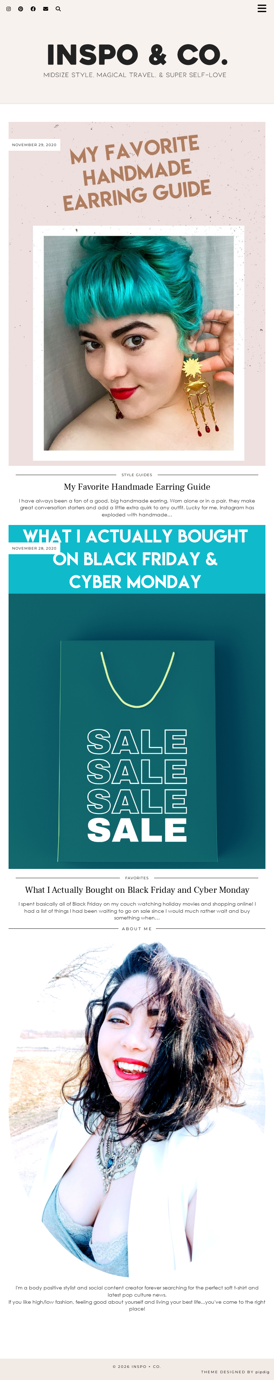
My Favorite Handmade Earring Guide (137, 487)
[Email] (46, 9)
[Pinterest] (21, 9)
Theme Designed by (235, 1372)
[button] (264, 9)
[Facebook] (33, 9)
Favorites (137, 878)
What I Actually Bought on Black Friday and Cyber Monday (137, 890)
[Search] (58, 9)
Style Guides (137, 475)
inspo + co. (146, 1366)
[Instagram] (8, 9)
